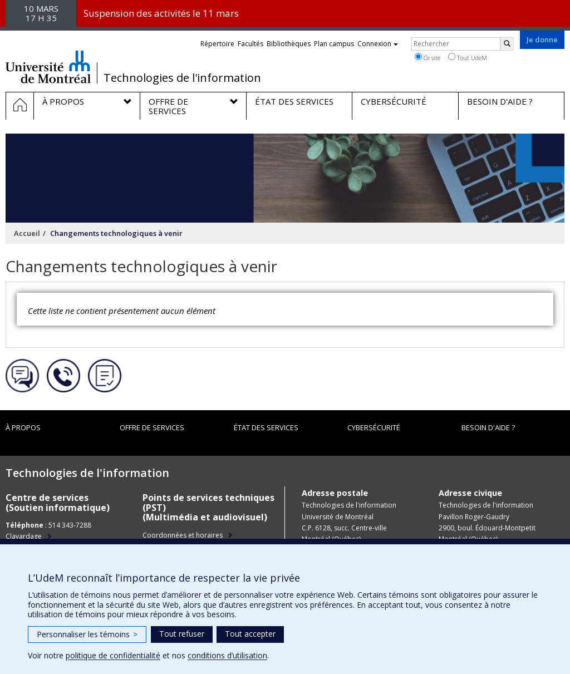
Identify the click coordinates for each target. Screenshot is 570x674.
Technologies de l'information (182, 77)
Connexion (377, 43)
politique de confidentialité (113, 655)
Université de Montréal (48, 66)
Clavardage (24, 536)
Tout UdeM (467, 57)
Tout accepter (250, 633)
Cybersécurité (373, 427)
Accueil (27, 233)
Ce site (427, 57)
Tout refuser (181, 633)
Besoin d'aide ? (488, 427)
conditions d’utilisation (227, 655)
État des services (266, 427)
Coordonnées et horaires (182, 535)
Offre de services (152, 427)
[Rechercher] (507, 44)
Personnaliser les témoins (87, 634)
